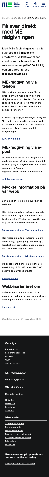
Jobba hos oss (12, 363)
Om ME (5, 18)
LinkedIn (9, 400)
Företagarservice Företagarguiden (22, 230)
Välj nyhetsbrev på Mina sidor (20, 464)
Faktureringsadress (15, 353)
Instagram (10, 404)
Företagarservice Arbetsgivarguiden (23, 256)
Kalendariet (8, 307)
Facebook (10, 407)
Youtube (9, 411)
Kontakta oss (18, 18)
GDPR (8, 360)
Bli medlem (10, 441)
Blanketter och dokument (18, 434)
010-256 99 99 (11, 139)
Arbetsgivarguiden (14, 424)
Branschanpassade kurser (18, 438)
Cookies (9, 356)
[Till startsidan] (13, 5)
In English (10, 445)
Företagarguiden (13, 427)
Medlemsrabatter (14, 431)
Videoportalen (10, 278)
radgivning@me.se (12, 179)
